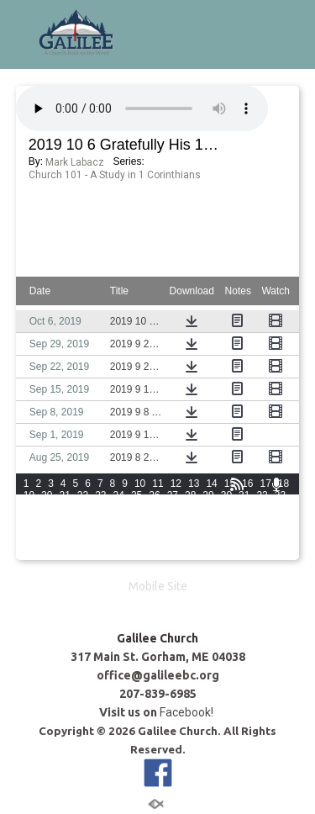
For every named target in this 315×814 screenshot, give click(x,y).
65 (46, 530)
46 (244, 507)
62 (261, 519)
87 (172, 542)
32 (261, 495)
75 (226, 530)
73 (190, 530)
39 (118, 507)
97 (82, 554)
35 (46, 507)
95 (46, 554)
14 (211, 483)
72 (172, 530)
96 (64, 554)
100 (139, 554)
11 (157, 483)
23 (100, 495)
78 (280, 530)
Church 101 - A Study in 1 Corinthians (115, 175)
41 (154, 507)
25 (136, 495)
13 (193, 483)
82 (82, 542)
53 (100, 519)
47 (261, 507)
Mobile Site (158, 586)
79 (29, 542)
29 (207, 495)
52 (82, 519)
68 (100, 530)
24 (118, 495)
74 (207, 530)
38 (100, 507)
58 (190, 519)
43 (190, 507)
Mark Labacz (74, 162)
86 (154, 542)
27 (172, 495)
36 (64, 507)
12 (176, 483)
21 (64, 495)
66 (64, 530)
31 (244, 495)
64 (29, 530)
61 (244, 519)
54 (118, 519)
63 (280, 519)
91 (244, 542)
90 (226, 542)
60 (226, 519)
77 (261, 530)
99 (118, 554)
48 (280, 507)
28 (190, 495)
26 (154, 495)
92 (261, 542)
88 (190, 542)
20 (46, 495)
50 (46, 519)
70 (136, 530)
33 (280, 495)
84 (118, 542)
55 (136, 519)
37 (82, 507)
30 (226, 495)
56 (154, 519)
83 (100, 542)
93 (280, 542)
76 (244, 530)
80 (46, 542)
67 (82, 530)
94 (29, 554)
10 (139, 483)
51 (64, 519)
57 (172, 519)
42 (172, 507)
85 (136, 542)
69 (118, 530)
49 (29, 519)
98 (100, 554)
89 (207, 542)
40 (136, 507)
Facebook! (188, 712)
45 (226, 507)
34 (29, 507)
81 (64, 542)
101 (163, 554)
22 (82, 495)
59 (207, 519)
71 (154, 530)
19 (29, 495)
